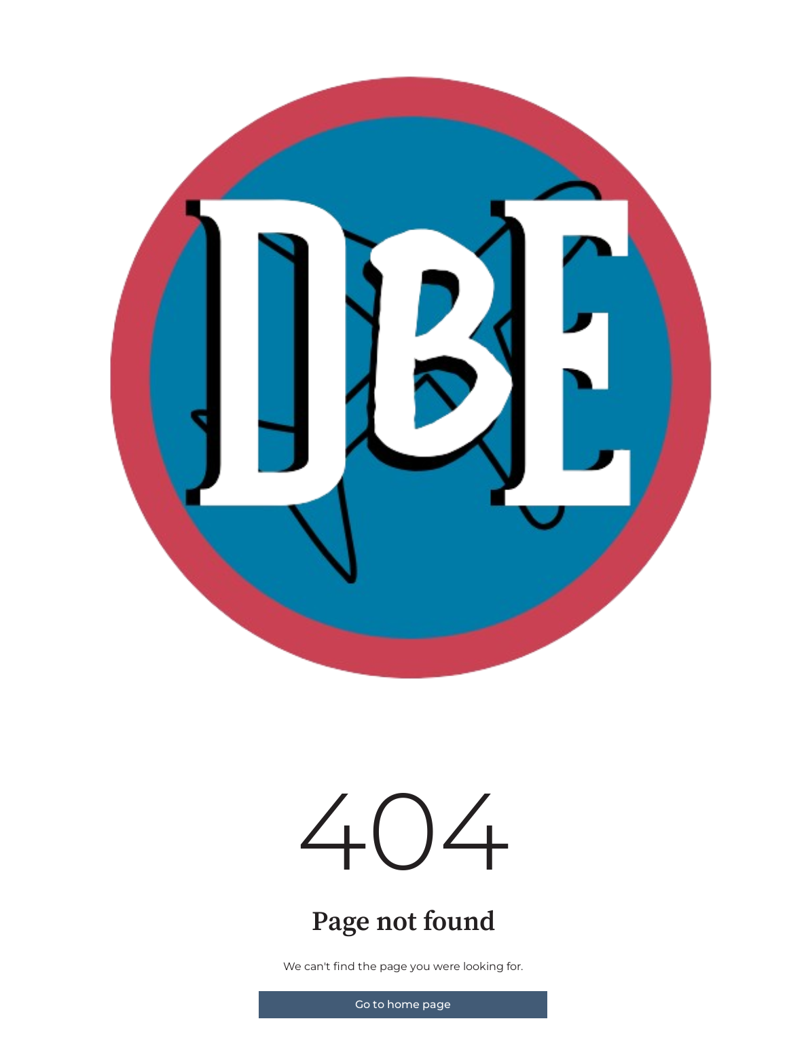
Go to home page (403, 1004)
